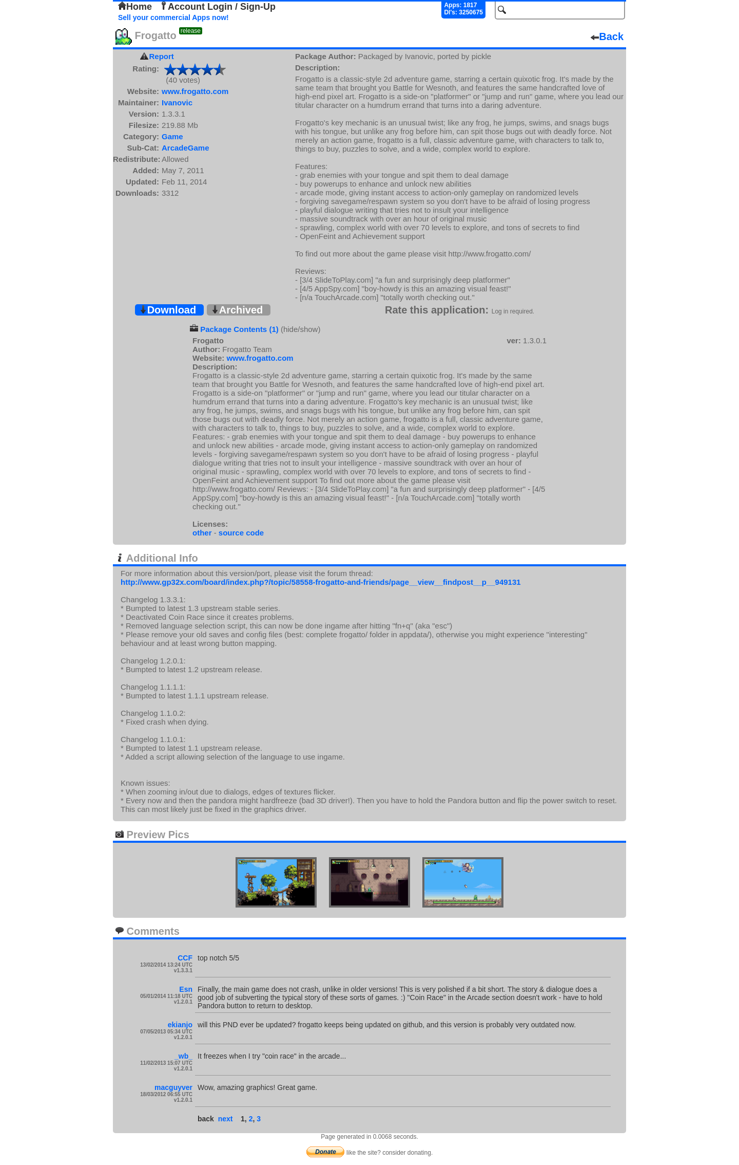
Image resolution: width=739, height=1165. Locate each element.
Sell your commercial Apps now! (173, 17)
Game (172, 136)
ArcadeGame (185, 147)
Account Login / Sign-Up (218, 7)
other (202, 532)
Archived (237, 310)
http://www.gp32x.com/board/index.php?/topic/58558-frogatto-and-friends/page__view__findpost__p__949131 (321, 582)
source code (241, 532)
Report (161, 56)
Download (168, 310)
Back (607, 36)
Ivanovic (177, 102)
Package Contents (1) (239, 329)
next (225, 1119)
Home (135, 7)
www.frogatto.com (195, 91)
